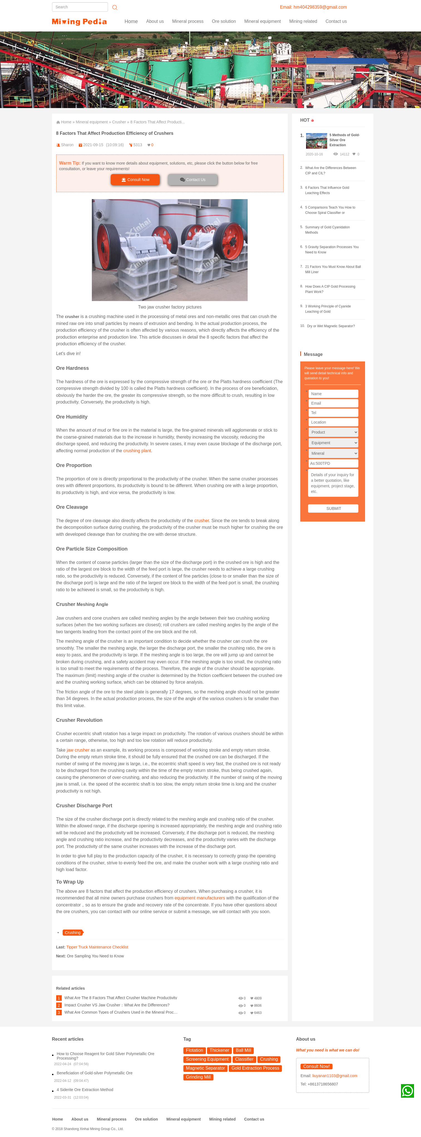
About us (155, 21)
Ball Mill (243, 1050)
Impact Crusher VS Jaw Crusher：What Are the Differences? (117, 1005)
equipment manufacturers (199, 898)
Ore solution (146, 1119)
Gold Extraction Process (255, 1068)
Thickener (219, 1050)
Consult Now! (316, 1066)
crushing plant (137, 450)
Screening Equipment (207, 1059)
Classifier (244, 1059)
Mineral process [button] (188, 21)
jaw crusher (77, 750)
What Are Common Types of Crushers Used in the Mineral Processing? (121, 1012)
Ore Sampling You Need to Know (95, 956)
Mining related (222, 1119)
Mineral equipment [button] (262, 21)
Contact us (336, 21)
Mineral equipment (92, 122)
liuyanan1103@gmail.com (334, 1076)
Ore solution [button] (224, 21)
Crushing (269, 1059)
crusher (201, 520)
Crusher (119, 122)
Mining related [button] (303, 21)
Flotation (194, 1050)
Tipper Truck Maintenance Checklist (97, 947)
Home (131, 21)
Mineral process (112, 1119)
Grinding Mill (198, 1077)
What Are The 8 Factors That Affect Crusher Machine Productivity (121, 997)
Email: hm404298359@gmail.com (313, 7)
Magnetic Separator (205, 1068)
